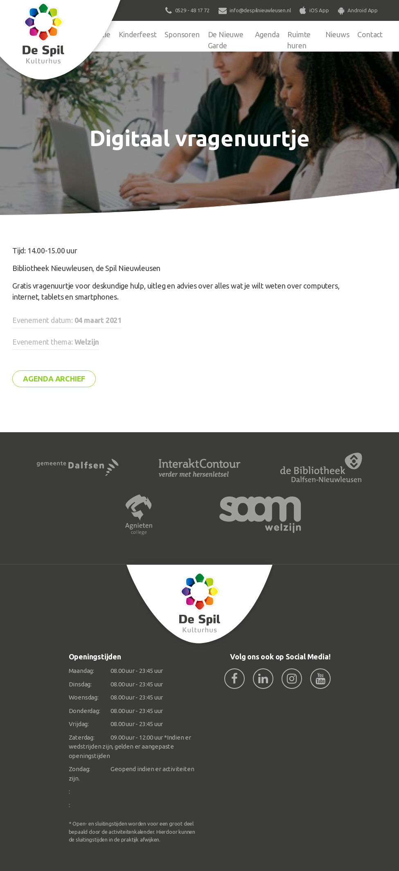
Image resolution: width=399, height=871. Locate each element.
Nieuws (337, 34)
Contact (370, 34)
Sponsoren (182, 34)
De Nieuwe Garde (225, 40)
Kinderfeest (138, 34)
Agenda (267, 34)
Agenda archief (54, 379)
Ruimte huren (299, 40)
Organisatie (92, 34)
